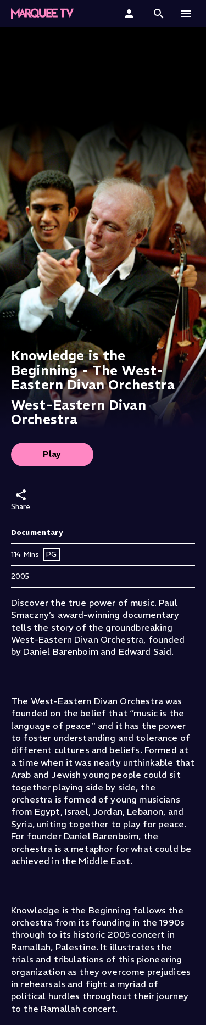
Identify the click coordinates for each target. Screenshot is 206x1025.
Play (52, 454)
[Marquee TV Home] (42, 13)
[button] (158, 13)
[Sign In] (130, 13)
